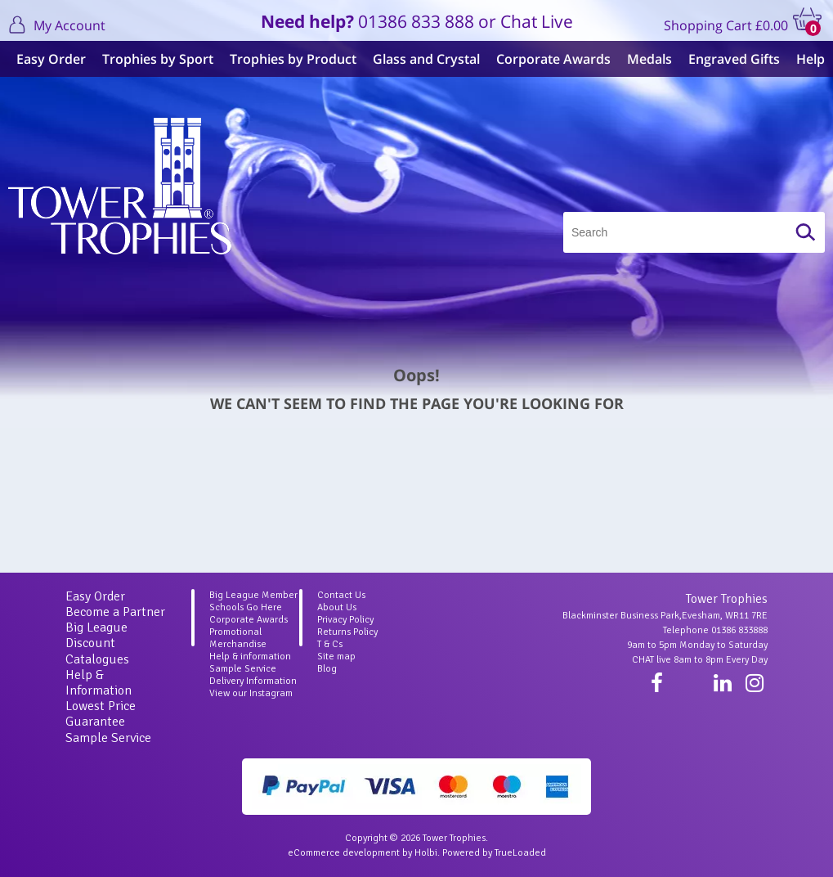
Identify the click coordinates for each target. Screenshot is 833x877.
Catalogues (97, 659)
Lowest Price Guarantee (100, 714)
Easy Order (51, 59)
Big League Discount (96, 635)
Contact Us (341, 595)
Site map (336, 656)
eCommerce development (344, 853)
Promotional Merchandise (237, 638)
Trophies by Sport (157, 59)
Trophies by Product (293, 59)
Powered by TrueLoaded (494, 853)
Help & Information (98, 683)
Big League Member (253, 595)
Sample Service (108, 738)
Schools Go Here (245, 607)
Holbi (425, 853)
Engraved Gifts (734, 59)
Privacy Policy (345, 620)
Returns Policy (347, 632)
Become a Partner (115, 612)
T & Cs (330, 644)
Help (810, 59)
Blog (327, 669)
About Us (336, 607)
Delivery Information (253, 681)
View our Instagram (251, 693)
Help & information (250, 656)
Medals (649, 59)
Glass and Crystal (426, 59)
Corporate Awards (553, 59)
